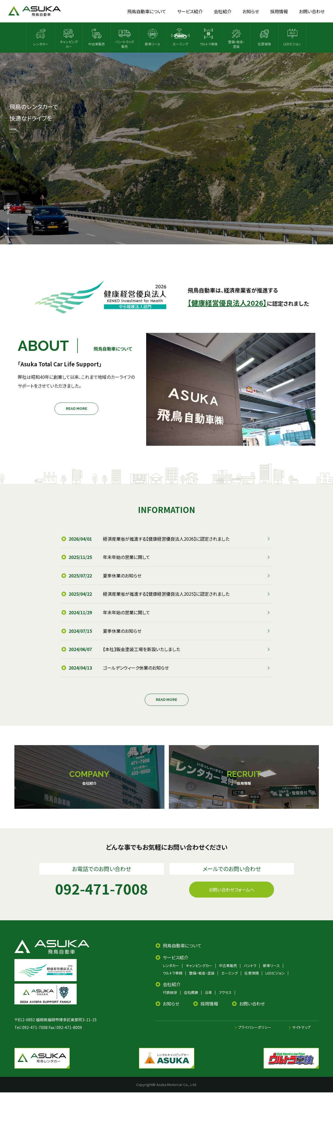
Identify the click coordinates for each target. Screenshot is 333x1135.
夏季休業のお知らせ (122, 575)
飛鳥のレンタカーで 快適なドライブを (33, 117)
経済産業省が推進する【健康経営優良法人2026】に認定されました (166, 538)
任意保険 (251, 973)
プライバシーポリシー (254, 1027)
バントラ (250, 965)
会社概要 (191, 992)
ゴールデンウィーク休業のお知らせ (136, 667)
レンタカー (171, 965)
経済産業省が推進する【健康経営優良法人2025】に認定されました (166, 593)
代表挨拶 (170, 992)
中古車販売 (228, 965)
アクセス (225, 992)
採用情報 (209, 1003)
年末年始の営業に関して (126, 557)
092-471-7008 (35, 1027)
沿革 (208, 992)
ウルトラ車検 (172, 973)
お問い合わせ (252, 1003)
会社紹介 (171, 984)
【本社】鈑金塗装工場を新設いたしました (141, 649)
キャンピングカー (199, 965)
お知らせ (171, 1003)
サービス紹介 (175, 957)
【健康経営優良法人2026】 (227, 303)
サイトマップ (301, 1027)
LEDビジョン (275, 973)
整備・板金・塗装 (202, 973)
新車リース (271, 965)
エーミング (229, 973)
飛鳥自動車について (182, 945)
